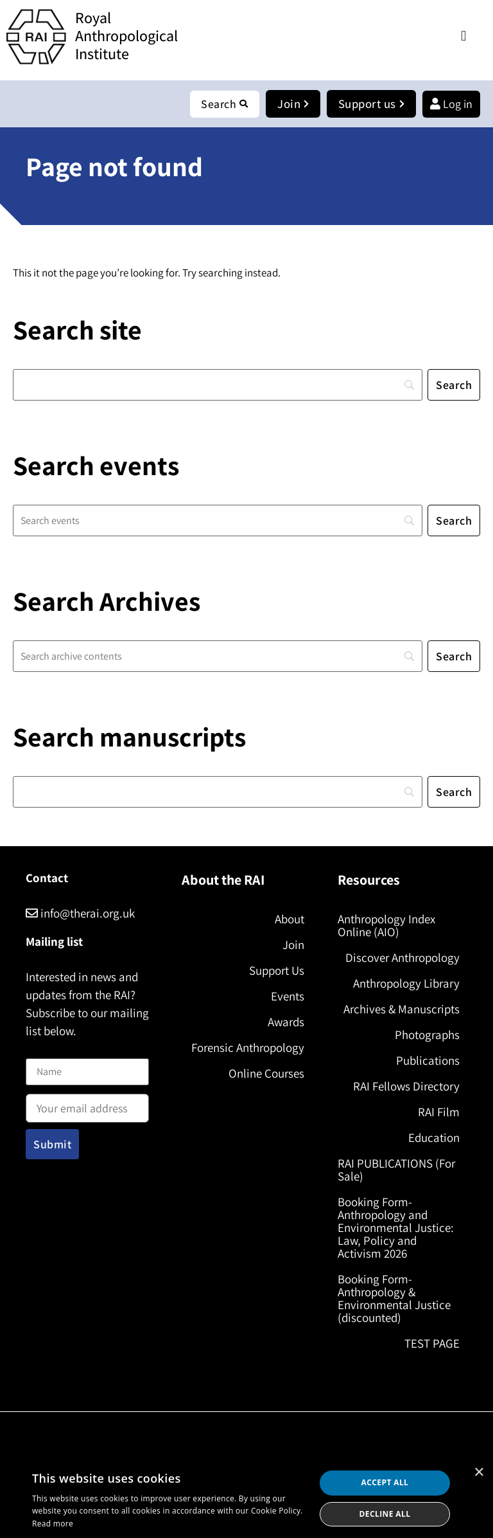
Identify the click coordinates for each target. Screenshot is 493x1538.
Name (39, 1051)
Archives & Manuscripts (401, 1009)
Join (293, 944)
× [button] (478, 1473)
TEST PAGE (432, 1343)
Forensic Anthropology (247, 1047)
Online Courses (266, 1073)
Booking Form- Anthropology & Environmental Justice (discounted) (394, 1298)
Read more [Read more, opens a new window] (52, 1523)
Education (434, 1137)
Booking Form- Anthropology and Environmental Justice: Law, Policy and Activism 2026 (396, 1227)
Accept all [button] (385, 1482)
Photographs (427, 1034)
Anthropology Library (406, 983)
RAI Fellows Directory (406, 1086)
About (289, 919)
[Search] (217, 385)
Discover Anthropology (402, 957)
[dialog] (246, 1498)
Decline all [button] (385, 1513)
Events (287, 996)
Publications (428, 1060)
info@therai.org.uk (80, 913)
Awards (286, 1021)
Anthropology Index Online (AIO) (386, 925)
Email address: (87, 1104)
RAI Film (439, 1111)
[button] (464, 35)
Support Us (276, 970)
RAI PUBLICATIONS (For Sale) (396, 1169)
